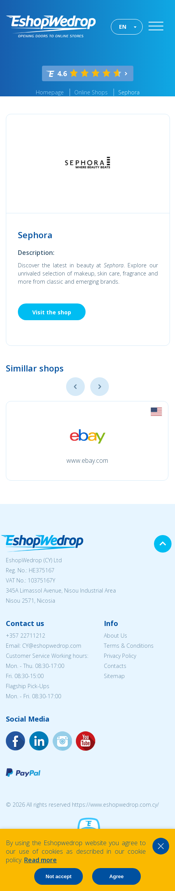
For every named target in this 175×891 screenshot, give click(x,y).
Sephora (129, 92)
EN (122, 26)
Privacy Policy (120, 655)
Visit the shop (51, 312)
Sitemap (114, 676)
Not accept (58, 876)
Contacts (115, 666)
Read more (40, 860)
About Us (115, 635)
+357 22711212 (25, 635)
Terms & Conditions (129, 645)
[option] (87, 441)
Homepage (50, 92)
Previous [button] (75, 386)
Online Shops (91, 92)
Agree (116, 876)
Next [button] (99, 386)
